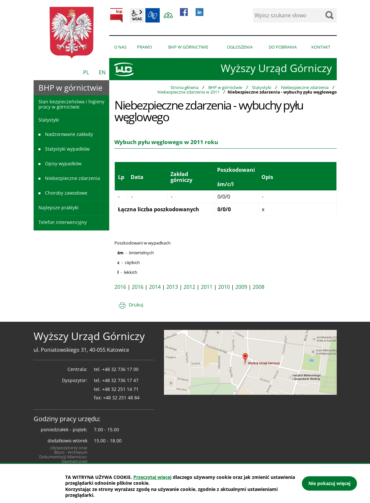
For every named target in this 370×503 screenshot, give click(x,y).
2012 (189, 286)
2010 (224, 286)
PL (86, 72)
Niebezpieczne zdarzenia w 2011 (188, 92)
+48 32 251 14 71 (120, 389)
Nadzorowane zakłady (69, 134)
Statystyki (261, 87)
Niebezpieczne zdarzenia (305, 87)
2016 (120, 286)
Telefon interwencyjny (62, 222)
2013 (172, 286)
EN (102, 72)
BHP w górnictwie (225, 87)
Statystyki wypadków (67, 149)
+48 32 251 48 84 (121, 397)
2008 (258, 286)
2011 (207, 286)
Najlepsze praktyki (58, 207)
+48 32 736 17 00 (120, 369)
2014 (155, 286)
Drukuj (136, 305)
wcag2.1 (137, 15)
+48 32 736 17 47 (120, 380)
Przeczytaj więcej (152, 477)
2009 (241, 286)
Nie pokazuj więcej (329, 483)
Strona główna (184, 87)
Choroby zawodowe (66, 193)
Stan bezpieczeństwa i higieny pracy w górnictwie (71, 104)
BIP (116, 15)
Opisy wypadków (63, 163)
